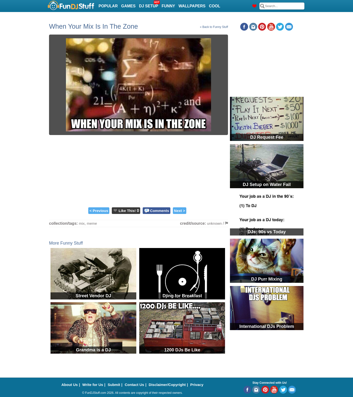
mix (82, 223)
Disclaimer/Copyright (167, 385)
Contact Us (134, 385)
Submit (114, 385)
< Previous (98, 211)
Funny (168, 6)
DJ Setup (149, 4)
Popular (108, 6)
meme (92, 223)
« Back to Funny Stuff (214, 27)
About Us (70, 385)
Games (128, 6)
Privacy (196, 385)
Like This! (127, 211)
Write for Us (92, 385)
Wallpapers (191, 6)
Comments (159, 211)
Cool (214, 6)
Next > (179, 211)
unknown (214, 223)
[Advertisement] (138, 170)
